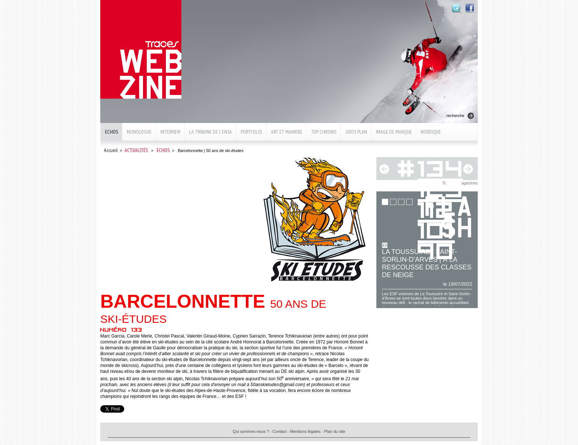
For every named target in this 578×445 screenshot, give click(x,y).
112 (436, 208)
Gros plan (356, 131)
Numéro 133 (121, 329)
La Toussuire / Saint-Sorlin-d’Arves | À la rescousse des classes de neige (426, 263)
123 (441, 188)
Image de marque (394, 131)
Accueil (111, 150)
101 (436, 229)
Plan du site (334, 431)
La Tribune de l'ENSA (210, 131)
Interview (170, 131)
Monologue (139, 131)
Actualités (136, 150)
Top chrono (324, 131)
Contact (279, 431)
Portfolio (251, 131)
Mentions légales (305, 431)
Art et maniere (286, 131)
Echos (111, 131)
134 (441, 167)
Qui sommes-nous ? (251, 431)
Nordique (431, 131)
